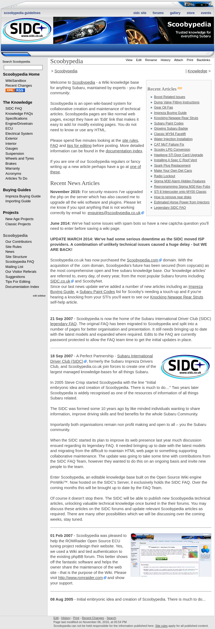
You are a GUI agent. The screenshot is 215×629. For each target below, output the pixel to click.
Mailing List (14, 267)
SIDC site (139, 13)
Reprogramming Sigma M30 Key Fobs (182, 187)
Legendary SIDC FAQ (170, 208)
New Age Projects (19, 219)
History (165, 60)
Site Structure (16, 257)
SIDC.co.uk (60, 281)
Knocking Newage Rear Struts (176, 118)
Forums (158, 13)
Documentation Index (22, 287)
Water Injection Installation (173, 139)
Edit (139, 60)
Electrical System (19, 134)
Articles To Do (16, 178)
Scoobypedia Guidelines (22, 13)
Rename (151, 60)
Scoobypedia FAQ (19, 262)
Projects (11, 212)
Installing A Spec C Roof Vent (175, 160)
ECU (9, 128)
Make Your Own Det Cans (173, 171)
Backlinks (203, 60)
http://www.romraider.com (80, 578)
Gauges (11, 148)
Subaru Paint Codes (168, 123)
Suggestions (15, 277)
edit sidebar (39, 295)
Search (111, 618)
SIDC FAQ (13, 108)
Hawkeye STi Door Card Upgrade (178, 155)
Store (190, 13)
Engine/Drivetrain (19, 124)
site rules (130, 140)
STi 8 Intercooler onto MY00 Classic (180, 192)
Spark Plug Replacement (172, 165)
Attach (178, 60)
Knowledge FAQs (19, 114)
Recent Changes (18, 85)
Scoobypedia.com (143, 260)
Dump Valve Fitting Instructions (176, 102)
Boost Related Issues (169, 97)
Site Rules (13, 247)
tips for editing (79, 145)
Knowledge (197, 71)
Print (190, 60)
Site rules (161, 625)
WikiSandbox (15, 81)
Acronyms (13, 173)
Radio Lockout (164, 176)
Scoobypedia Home (21, 74)
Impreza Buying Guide (23, 196)
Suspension (14, 154)
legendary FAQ (63, 324)
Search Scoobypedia (16, 61)
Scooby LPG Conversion (172, 150)
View (129, 60)
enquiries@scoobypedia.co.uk (114, 213)
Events (206, 13)
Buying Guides (17, 190)
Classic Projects (18, 224)
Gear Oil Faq (163, 107)
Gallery (175, 13)
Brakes (10, 164)
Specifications (16, 118)
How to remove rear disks (173, 197)
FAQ (54, 145)
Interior (10, 144)
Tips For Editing (17, 282)
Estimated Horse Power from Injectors (182, 202)
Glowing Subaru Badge (171, 128)
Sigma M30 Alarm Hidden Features (179, 181)
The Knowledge (17, 102)
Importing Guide (18, 201)
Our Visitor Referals (20, 272)
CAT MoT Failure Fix (169, 144)
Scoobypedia (66, 71)
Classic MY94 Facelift (170, 134)
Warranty (12, 168)
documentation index (124, 151)
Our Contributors (18, 242)
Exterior (11, 138)
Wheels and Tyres (19, 158)
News (9, 252)
